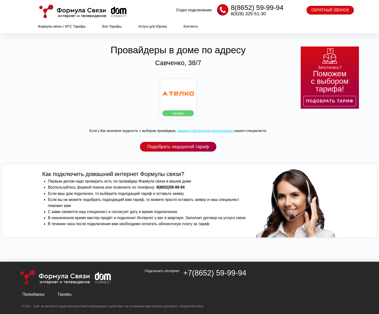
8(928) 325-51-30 (248, 13)
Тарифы (65, 294)
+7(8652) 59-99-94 (215, 273)
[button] (330, 10)
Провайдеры (33, 294)
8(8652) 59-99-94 (257, 7)
